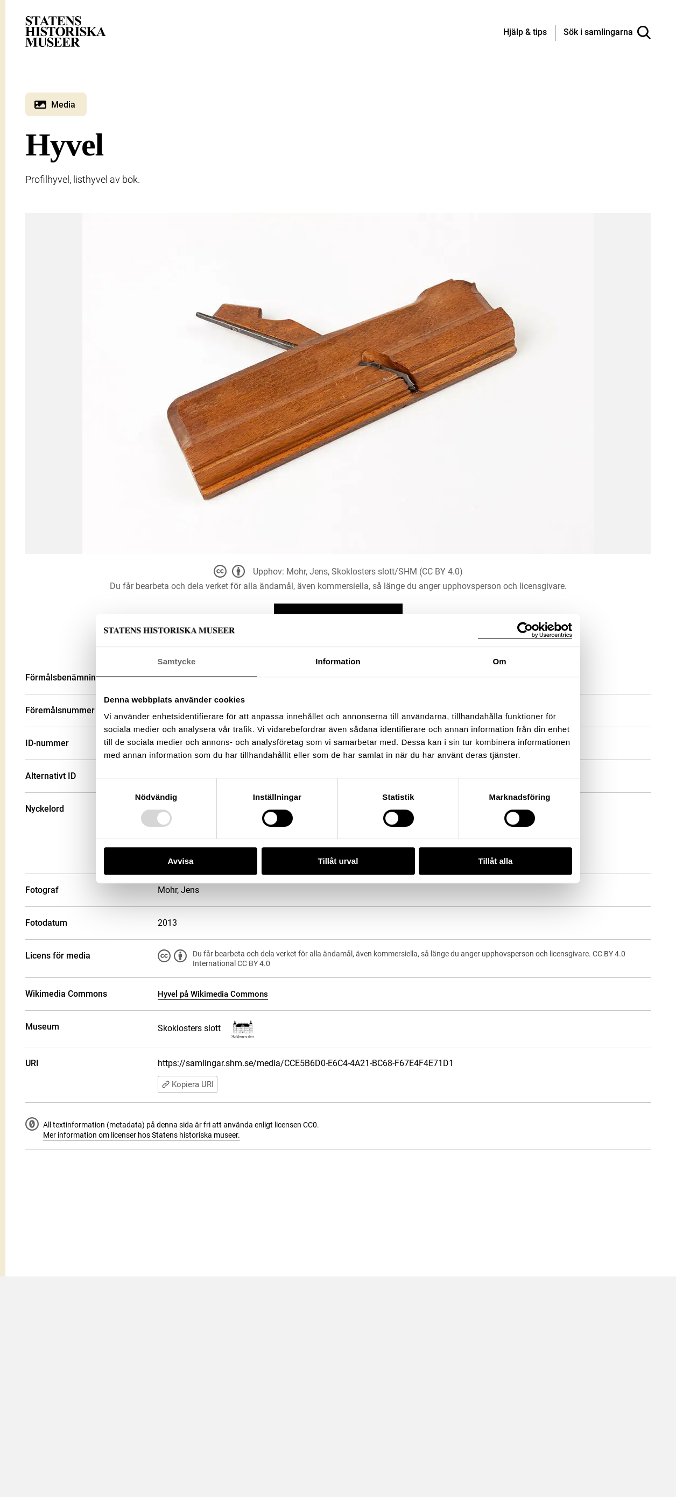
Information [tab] (338, 661)
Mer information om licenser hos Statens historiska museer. (141, 1135)
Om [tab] (499, 661)
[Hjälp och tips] (525, 32)
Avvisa (181, 860)
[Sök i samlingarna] (607, 33)
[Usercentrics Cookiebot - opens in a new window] (525, 630)
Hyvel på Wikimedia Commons (213, 994)
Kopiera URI (187, 1084)
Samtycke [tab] (177, 661)
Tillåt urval (338, 860)
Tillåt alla (495, 860)
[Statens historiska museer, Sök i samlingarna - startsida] (65, 31)
